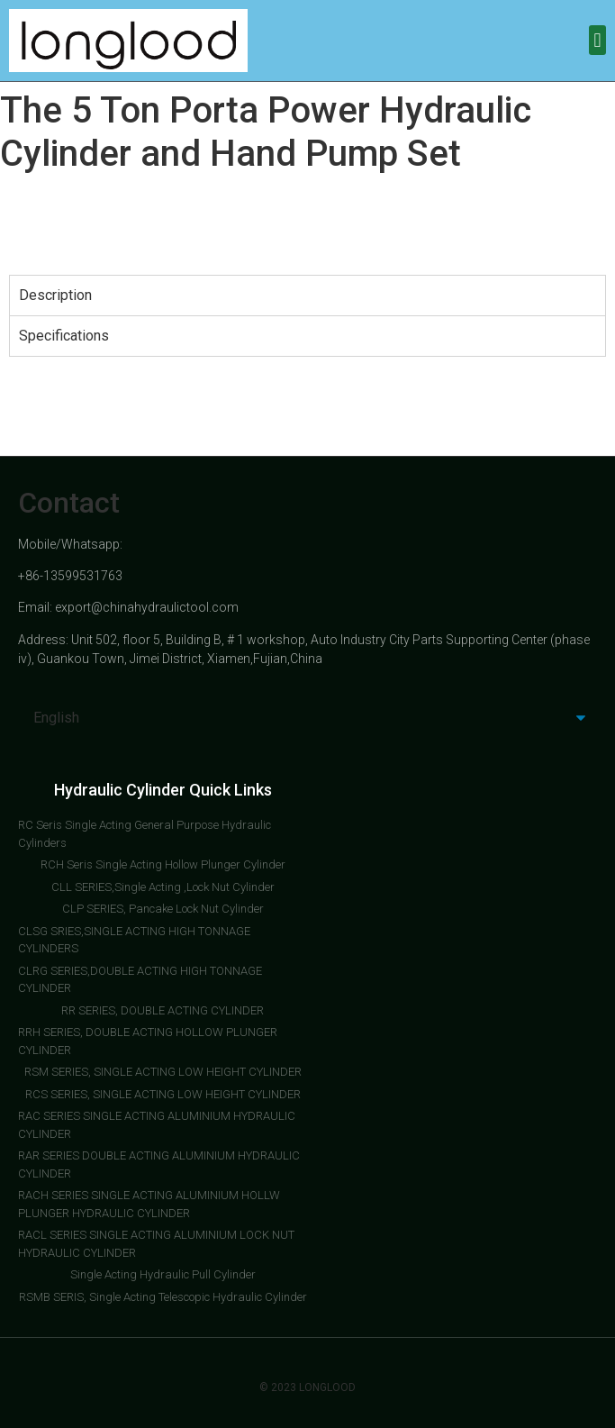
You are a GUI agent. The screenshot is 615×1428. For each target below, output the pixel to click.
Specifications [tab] (64, 335)
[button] (597, 40)
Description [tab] (55, 295)
